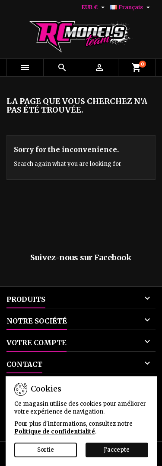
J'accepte (117, 449)
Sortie (45, 449)
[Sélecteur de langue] (131, 7)
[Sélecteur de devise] (94, 7)
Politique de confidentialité (54, 431)
